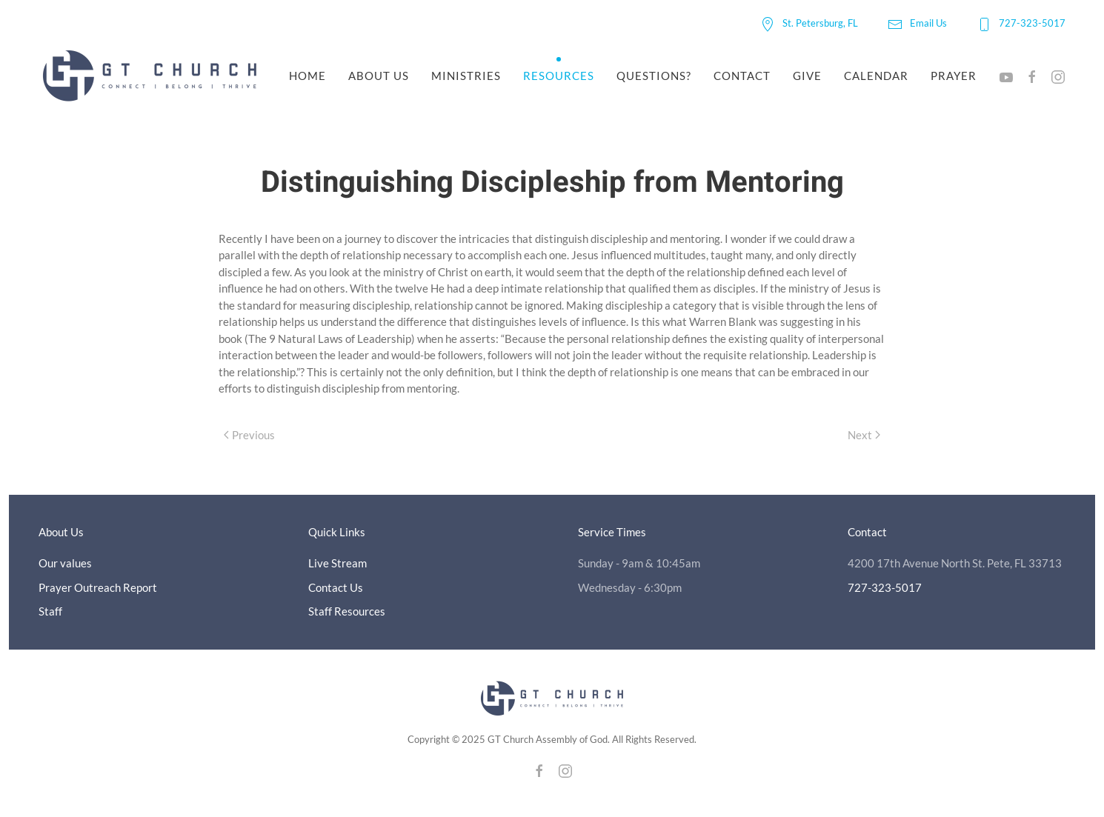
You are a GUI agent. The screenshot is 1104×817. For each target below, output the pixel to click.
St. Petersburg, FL (809, 23)
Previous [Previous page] (249, 434)
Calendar (876, 75)
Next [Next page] (864, 434)
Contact (742, 75)
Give (807, 75)
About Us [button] (378, 75)
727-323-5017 (1021, 23)
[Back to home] (152, 76)
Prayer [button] (954, 75)
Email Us (917, 23)
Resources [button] (558, 75)
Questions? (653, 75)
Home (307, 75)
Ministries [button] (466, 75)
